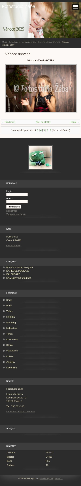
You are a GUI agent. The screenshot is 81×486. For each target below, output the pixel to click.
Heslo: (9, 198)
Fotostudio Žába (18, 6)
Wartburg (11, 322)
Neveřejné (11, 367)
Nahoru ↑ (59, 478)
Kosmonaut (12, 339)
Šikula (9, 345)
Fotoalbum (13, 42)
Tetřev (9, 311)
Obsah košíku (13, 245)
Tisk (51, 478)
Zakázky (10, 362)
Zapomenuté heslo (15, 214)
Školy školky (38, 42)
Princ (9, 305)
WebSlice (44, 478)
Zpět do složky (43, 122)
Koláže (9, 356)
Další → (75, 122)
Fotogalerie (25, 42)
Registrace (11, 210)
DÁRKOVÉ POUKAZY (17, 270)
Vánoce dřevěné (53, 42)
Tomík (9, 333)
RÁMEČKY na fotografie (18, 278)
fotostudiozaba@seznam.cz (20, 411)
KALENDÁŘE (13, 274)
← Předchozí (8, 122)
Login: (9, 191)
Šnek (9, 300)
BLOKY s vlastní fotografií (19, 267)
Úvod (4, 42)
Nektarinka (11, 328)
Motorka (10, 316)
